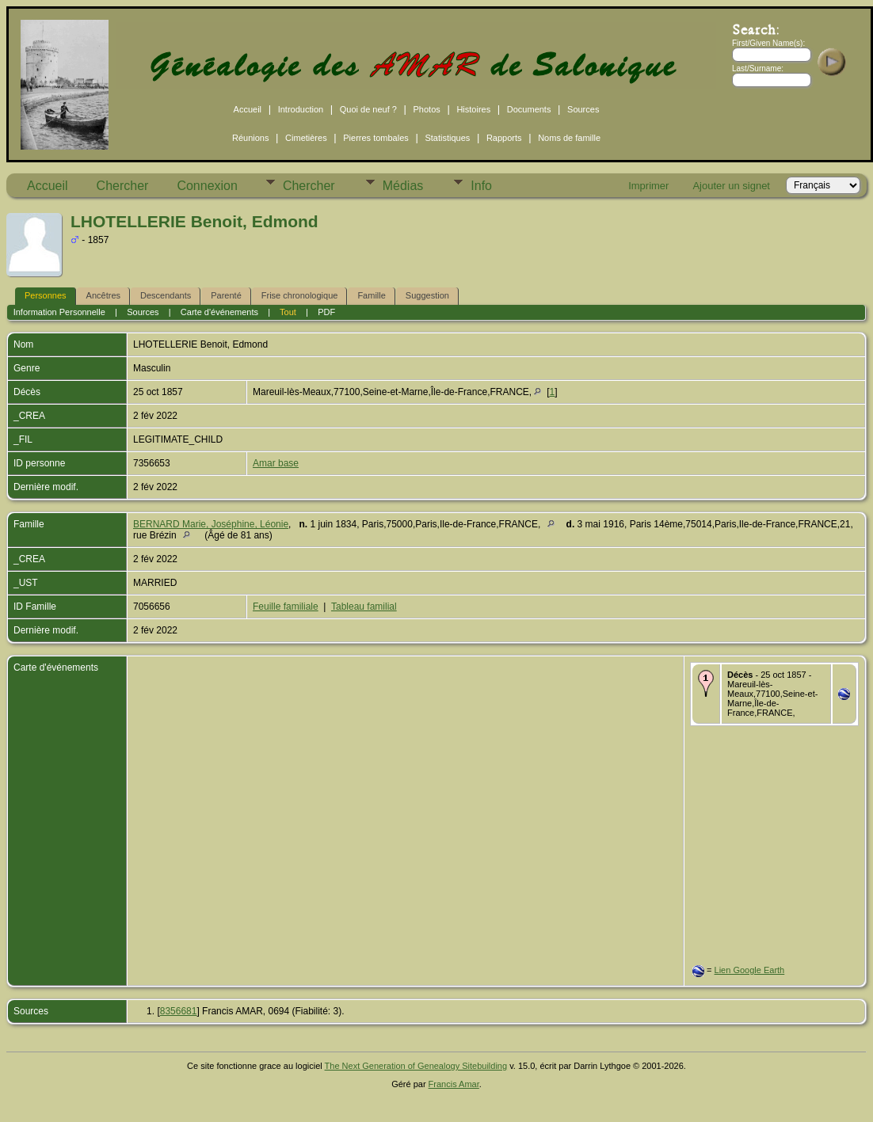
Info (481, 185)
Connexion (207, 185)
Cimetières (306, 138)
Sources (583, 109)
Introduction (300, 109)
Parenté (226, 295)
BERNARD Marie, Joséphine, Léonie (210, 524)
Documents (529, 109)
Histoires (473, 109)
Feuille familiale (285, 606)
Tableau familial (364, 606)
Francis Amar (454, 1084)
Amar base (276, 463)
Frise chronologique (299, 295)
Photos (427, 109)
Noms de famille (569, 138)
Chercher (123, 185)
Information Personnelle (59, 312)
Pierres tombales (376, 138)
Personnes (46, 295)
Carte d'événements (219, 312)
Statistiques (447, 138)
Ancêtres (103, 295)
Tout (288, 312)
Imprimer (648, 186)
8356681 (178, 1011)
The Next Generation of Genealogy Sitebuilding (416, 1066)
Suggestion (427, 295)
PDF (326, 312)
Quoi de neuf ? (368, 109)
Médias (403, 185)
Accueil (247, 109)
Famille (371, 295)
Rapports (504, 138)
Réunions (250, 138)
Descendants (165, 295)
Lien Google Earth (750, 970)
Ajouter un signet (731, 186)
